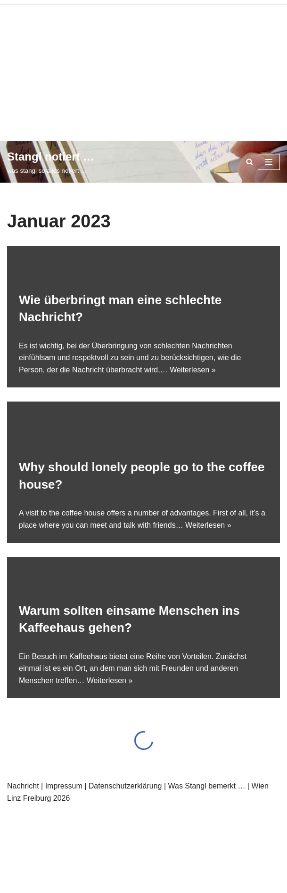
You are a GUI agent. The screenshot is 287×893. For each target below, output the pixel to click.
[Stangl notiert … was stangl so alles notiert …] (50, 162)
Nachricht (23, 786)
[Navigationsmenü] (269, 162)
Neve (26, 816)
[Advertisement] (143, 71)
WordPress (112, 816)
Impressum (63, 786)
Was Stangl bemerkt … (206, 786)
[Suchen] (249, 161)
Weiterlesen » (193, 370)
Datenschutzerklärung (125, 786)
